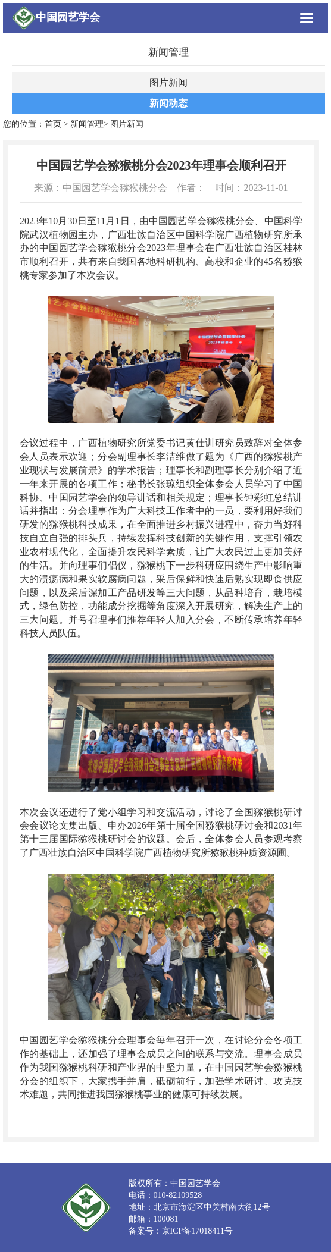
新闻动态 (168, 103)
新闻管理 (87, 124)
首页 (53, 124)
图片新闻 (168, 82)
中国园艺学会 (68, 17)
